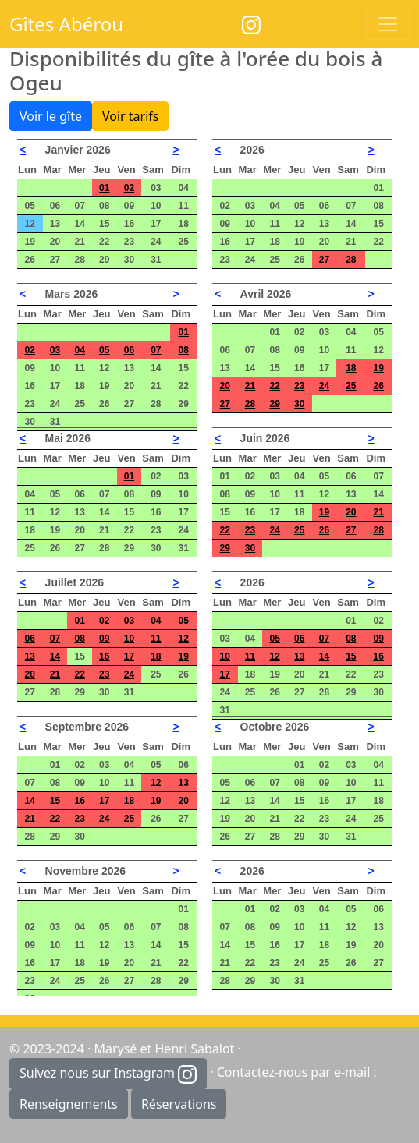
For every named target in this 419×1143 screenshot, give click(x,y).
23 (299, 385)
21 (250, 385)
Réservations (179, 1104)
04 (79, 350)
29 (274, 403)
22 (274, 385)
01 (104, 187)
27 (324, 259)
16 (104, 656)
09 (104, 638)
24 (324, 385)
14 (55, 656)
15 (351, 656)
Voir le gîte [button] (51, 116)
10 (129, 638)
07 (156, 350)
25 (351, 385)
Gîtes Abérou (66, 24)
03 (55, 350)
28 (351, 259)
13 (30, 656)
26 (379, 385)
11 (156, 638)
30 (299, 403)
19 (379, 368)
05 (104, 350)
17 (129, 656)
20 (225, 385)
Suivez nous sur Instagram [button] (108, 1074)
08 (184, 350)
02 (129, 187)
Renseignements (69, 1104)
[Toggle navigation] (388, 24)
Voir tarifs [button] (130, 116)
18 (351, 368)
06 (129, 350)
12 (184, 638)
